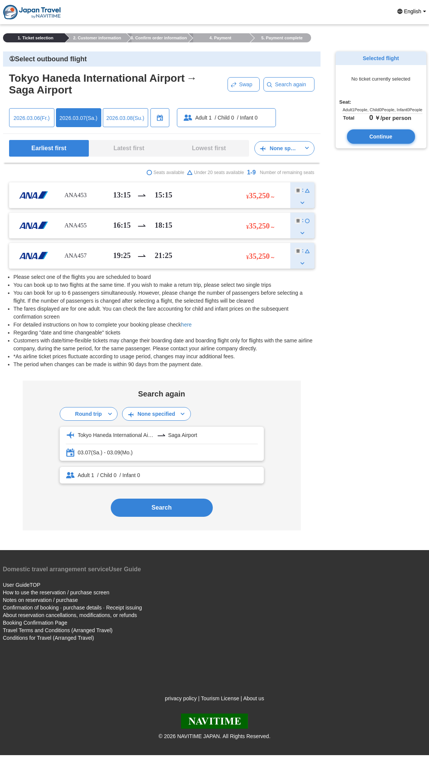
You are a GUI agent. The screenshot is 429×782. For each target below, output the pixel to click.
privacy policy (181, 698)
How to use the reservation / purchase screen (56, 592)
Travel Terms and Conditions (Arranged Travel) (58, 630)
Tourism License (220, 698)
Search (162, 507)
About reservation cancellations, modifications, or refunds (70, 615)
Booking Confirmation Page (35, 623)
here (186, 325)
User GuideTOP (21, 585)
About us (253, 698)
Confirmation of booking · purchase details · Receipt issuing (72, 608)
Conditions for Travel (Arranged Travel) (48, 638)
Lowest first (209, 148)
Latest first (128, 148)
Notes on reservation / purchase (40, 600)
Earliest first (48, 148)
